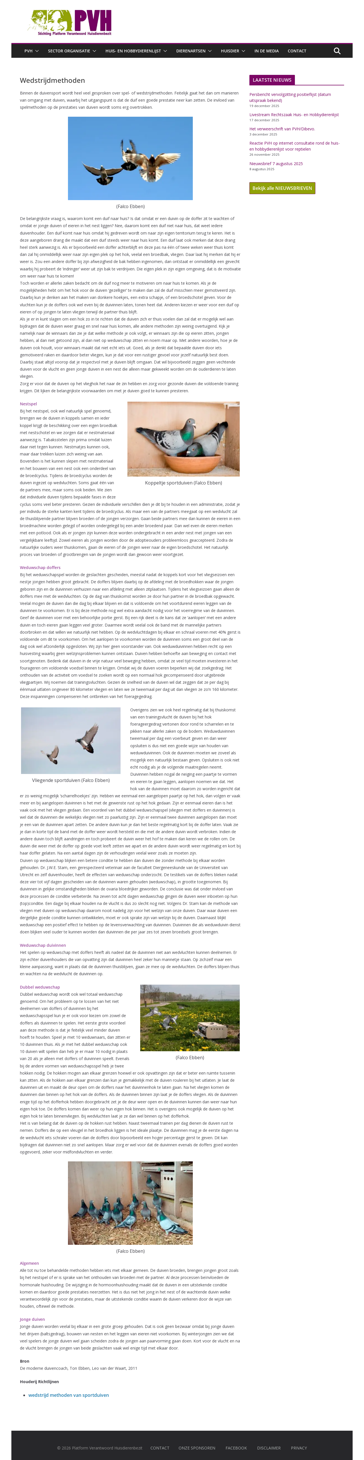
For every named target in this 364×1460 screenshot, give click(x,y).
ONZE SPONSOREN (197, 1448)
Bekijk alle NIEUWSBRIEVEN (282, 188)
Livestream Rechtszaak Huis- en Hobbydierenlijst (294, 114)
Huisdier (230, 51)
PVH (28, 51)
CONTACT (159, 1448)
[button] (36, 51)
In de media (267, 51)
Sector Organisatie (69, 51)
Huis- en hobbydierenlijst (133, 51)
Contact (297, 51)
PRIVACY (299, 1448)
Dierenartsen (191, 51)
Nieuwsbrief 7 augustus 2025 (276, 163)
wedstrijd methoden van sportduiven (68, 1395)
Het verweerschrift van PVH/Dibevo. (282, 129)
